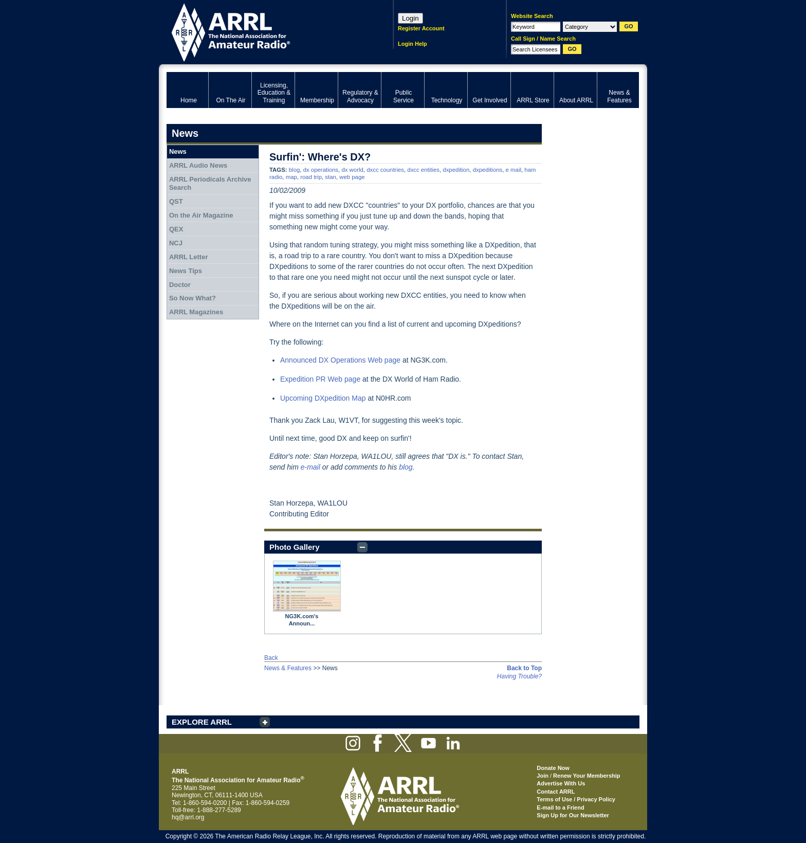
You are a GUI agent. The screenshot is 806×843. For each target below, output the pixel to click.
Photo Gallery (294, 547)
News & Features (288, 668)
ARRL (266, 31)
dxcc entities (423, 170)
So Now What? (192, 298)
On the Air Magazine (201, 215)
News (178, 151)
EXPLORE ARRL (202, 722)
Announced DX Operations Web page (340, 360)
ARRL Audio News (198, 165)
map (291, 177)
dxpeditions (488, 170)
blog (294, 170)
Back (271, 657)
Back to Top (524, 668)
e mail (513, 170)
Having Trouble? (519, 676)
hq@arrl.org (188, 817)
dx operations (320, 170)
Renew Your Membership (586, 776)
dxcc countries (385, 170)
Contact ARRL (556, 791)
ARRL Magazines (196, 312)
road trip (311, 177)
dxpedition (456, 170)
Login (410, 18)
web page (351, 177)
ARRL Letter (188, 257)
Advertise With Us (561, 783)
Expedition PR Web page (320, 379)
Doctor (180, 285)
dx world (352, 170)
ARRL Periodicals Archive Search (210, 183)
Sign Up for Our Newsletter (573, 815)
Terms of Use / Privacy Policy (576, 799)
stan (330, 177)
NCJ (175, 243)
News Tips (185, 271)
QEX (176, 229)
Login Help (412, 44)
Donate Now (553, 768)
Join (542, 776)
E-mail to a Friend (560, 807)
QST (176, 201)
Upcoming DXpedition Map (323, 398)
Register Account (421, 28)
